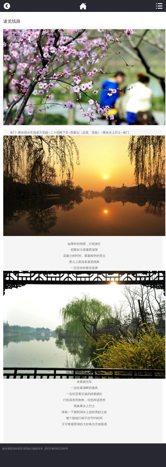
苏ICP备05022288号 (56, 448)
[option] (84, 77)
